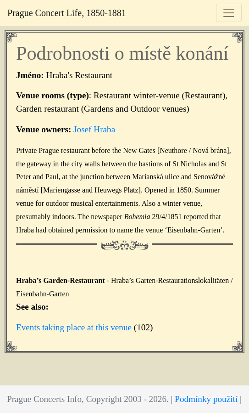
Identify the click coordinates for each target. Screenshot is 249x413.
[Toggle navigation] (229, 13)
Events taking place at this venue (74, 327)
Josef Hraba (94, 129)
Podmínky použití (206, 399)
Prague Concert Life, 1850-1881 (66, 13)
